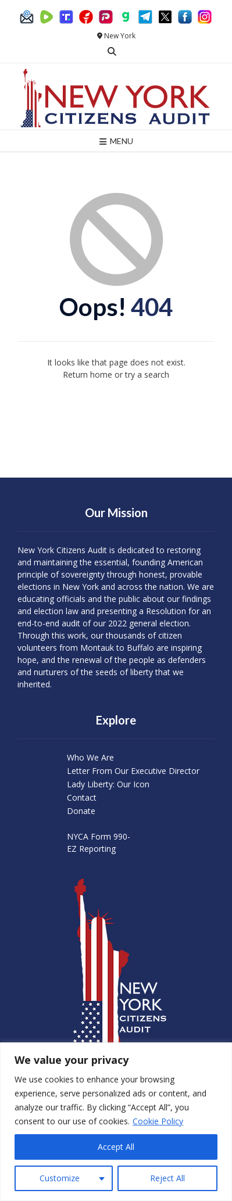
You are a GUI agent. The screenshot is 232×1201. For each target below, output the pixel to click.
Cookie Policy (158, 1121)
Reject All (167, 1178)
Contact (82, 797)
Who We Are (90, 757)
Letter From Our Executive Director (133, 770)
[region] (116, 1121)
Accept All (116, 1146)
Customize (60, 1178)
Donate (81, 810)
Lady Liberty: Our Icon (108, 784)
